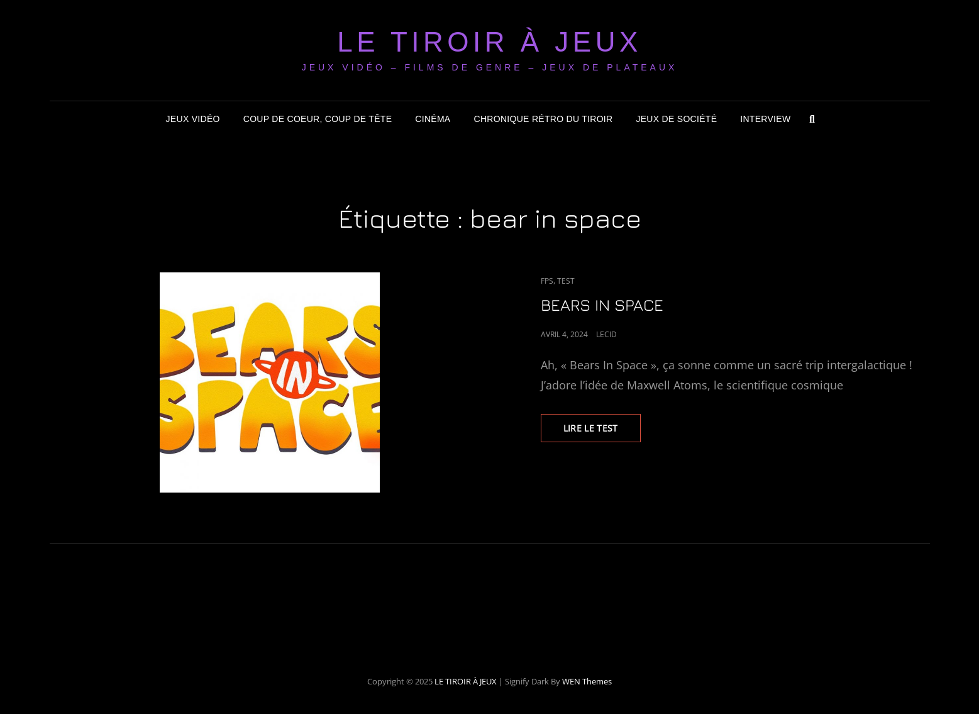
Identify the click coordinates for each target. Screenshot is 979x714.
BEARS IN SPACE (602, 305)
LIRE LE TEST (602, 431)
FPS (547, 281)
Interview (765, 119)
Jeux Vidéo (193, 119)
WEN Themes (587, 681)
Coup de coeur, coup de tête (317, 119)
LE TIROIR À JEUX (489, 41)
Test (566, 281)
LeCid (606, 334)
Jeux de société (676, 119)
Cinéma (432, 119)
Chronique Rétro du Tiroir (543, 119)
